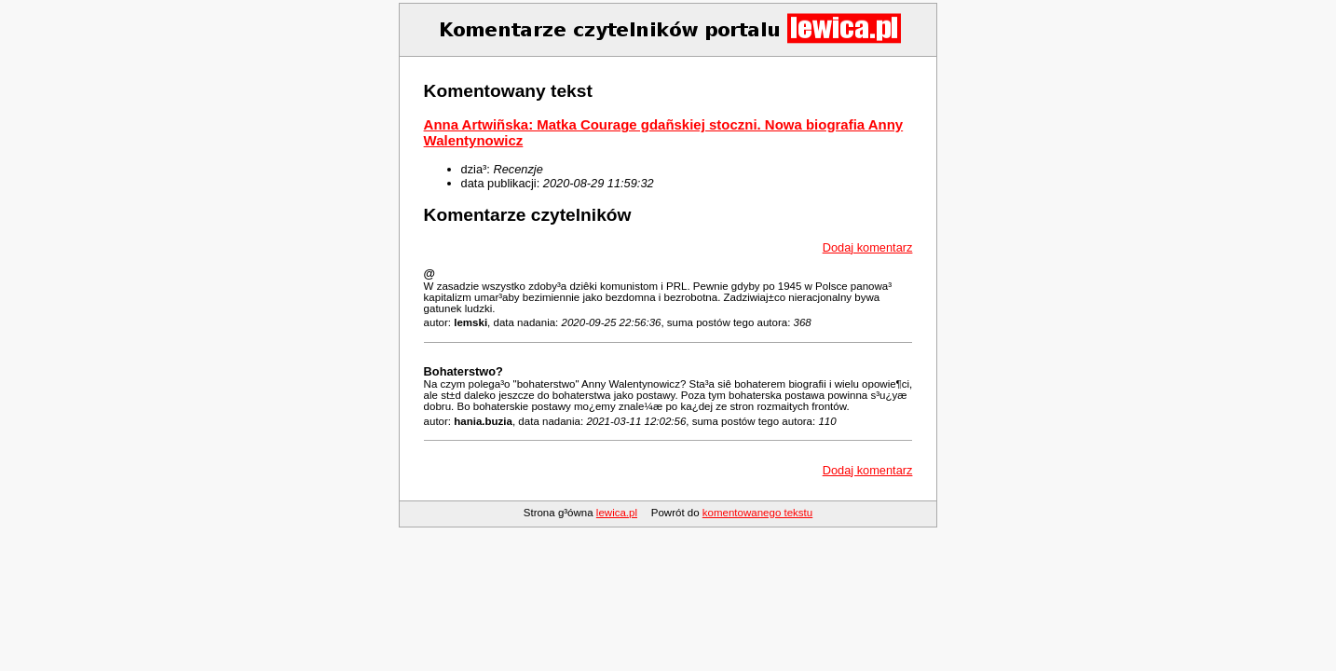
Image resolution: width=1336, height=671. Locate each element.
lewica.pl (616, 512)
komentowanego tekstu (757, 512)
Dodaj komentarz (868, 247)
